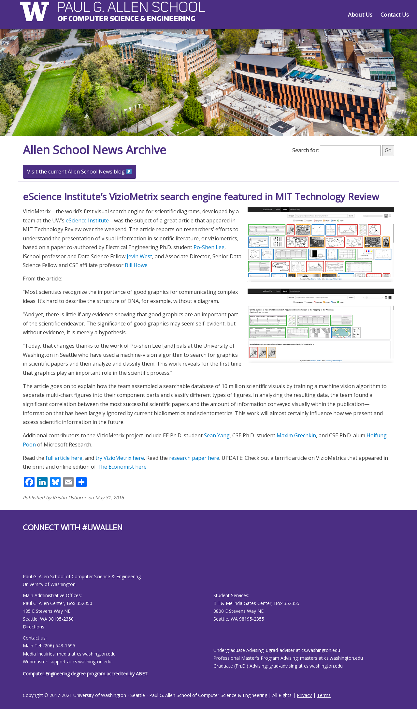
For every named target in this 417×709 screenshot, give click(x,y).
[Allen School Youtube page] (27, 558)
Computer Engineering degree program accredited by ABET (85, 674)
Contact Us (395, 14)
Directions (33, 627)
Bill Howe (136, 265)
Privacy (304, 695)
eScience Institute (87, 220)
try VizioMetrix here (119, 457)
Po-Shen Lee (209, 247)
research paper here (194, 457)
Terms (324, 695)
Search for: (305, 150)
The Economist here (122, 466)
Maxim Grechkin (296, 435)
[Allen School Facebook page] (24, 558)
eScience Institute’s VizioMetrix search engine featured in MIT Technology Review (201, 196)
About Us (360, 14)
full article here (64, 457)
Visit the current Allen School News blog (79, 171)
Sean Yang (217, 435)
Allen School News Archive (94, 150)
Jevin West (139, 256)
